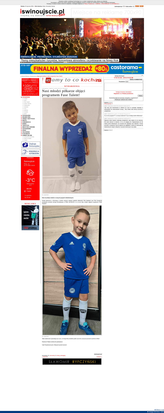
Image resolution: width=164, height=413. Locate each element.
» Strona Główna (25, 76)
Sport (25, 100)
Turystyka (25, 125)
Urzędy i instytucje (28, 118)
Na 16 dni (27, 197)
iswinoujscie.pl (98, 354)
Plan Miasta (26, 133)
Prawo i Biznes (27, 103)
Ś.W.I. (25, 108)
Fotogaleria (26, 115)
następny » (99, 356)
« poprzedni (45, 356)
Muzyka (26, 112)
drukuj (58, 355)
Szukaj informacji (119, 76)
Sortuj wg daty (107, 103)
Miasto (25, 98)
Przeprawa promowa (29, 136)
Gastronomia (26, 128)
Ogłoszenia (26, 132)
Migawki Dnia (26, 117)
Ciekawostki (27, 105)
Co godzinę (28, 195)
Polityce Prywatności (89, 3)
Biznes (24, 123)
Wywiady (26, 107)
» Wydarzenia (32, 76)
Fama (25, 113)
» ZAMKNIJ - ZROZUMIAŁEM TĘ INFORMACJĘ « (107, 3)
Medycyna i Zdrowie (28, 127)
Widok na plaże (27, 138)
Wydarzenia (26, 97)
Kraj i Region (27, 102)
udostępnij (62, 355)
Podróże (26, 110)
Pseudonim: (122, 81)
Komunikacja (26, 122)
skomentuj (52, 355)
